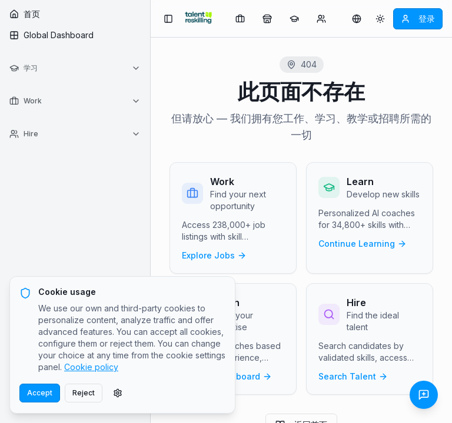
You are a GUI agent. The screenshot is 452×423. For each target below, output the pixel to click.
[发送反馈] (424, 395)
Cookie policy (91, 367)
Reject (83, 392)
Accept (39, 392)
